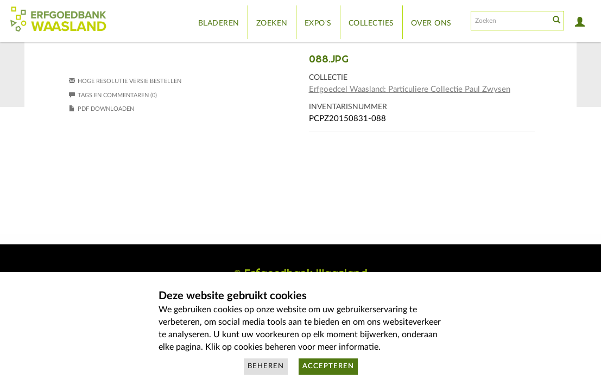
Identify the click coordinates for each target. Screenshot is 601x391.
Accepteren (328, 366)
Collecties (371, 23)
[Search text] (509, 20)
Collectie (328, 77)
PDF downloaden (106, 109)
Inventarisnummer (348, 107)
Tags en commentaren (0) (113, 95)
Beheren (266, 366)
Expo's (318, 23)
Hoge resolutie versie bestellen (129, 81)
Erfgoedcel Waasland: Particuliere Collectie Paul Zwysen (409, 89)
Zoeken (272, 23)
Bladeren (218, 23)
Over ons (431, 23)
